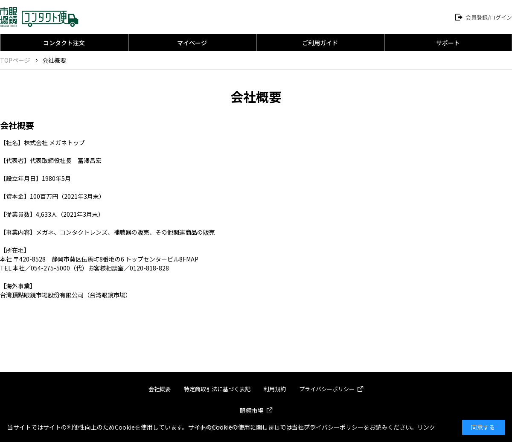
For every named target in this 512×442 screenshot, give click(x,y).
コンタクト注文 (64, 42)
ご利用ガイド (320, 42)
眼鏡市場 (252, 410)
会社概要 (159, 389)
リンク (426, 427)
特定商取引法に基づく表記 (217, 389)
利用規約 (275, 389)
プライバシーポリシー (327, 389)
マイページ (192, 42)
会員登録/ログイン (488, 17)
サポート (448, 42)
